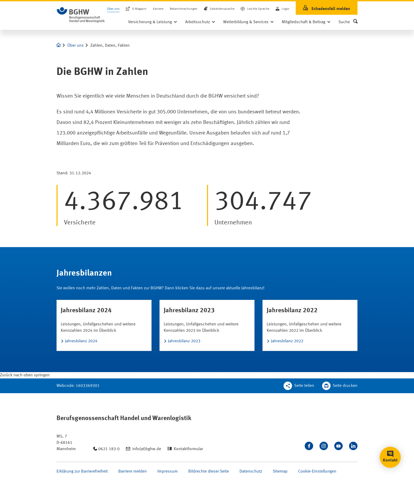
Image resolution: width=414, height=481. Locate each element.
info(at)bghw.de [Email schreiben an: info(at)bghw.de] (146, 449)
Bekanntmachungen (183, 9)
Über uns (113, 9)
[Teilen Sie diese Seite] (299, 386)
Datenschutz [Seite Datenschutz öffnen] (250, 471)
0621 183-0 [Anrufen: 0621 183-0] (109, 449)
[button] (347, 22)
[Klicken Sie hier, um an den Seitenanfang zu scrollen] (25, 375)
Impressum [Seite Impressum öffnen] (167, 471)
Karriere (158, 9)
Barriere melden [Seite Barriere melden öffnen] (132, 471)
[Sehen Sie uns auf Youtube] (338, 446)
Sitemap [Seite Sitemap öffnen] (280, 471)
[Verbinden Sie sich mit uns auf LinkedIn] (353, 446)
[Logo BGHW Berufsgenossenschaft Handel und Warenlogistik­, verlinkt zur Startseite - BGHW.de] (81, 15)
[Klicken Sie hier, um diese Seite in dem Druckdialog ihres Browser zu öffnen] (339, 386)
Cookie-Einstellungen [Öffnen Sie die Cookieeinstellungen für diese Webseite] (317, 471)
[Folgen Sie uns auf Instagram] (323, 446)
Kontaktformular (188, 449)
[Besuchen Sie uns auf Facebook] (309, 446)
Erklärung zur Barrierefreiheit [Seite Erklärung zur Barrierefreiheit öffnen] (82, 471)
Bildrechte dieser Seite (208, 471)
